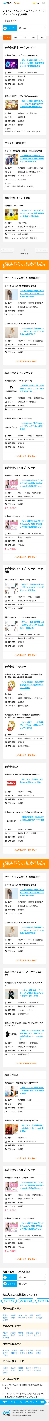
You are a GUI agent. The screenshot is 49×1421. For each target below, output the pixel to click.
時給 (24, 37)
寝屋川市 (6, 1338)
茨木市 (13, 1335)
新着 (16, 37)
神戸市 (20, 1333)
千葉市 (5, 1318)
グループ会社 (19, 1412)
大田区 (30, 1318)
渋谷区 (38, 1315)
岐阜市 (5, 1353)
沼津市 (38, 1350)
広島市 (36, 1368)
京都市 (13, 1333)
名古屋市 (6, 1350)
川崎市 (13, 1318)
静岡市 (22, 1350)
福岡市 (20, 1368)
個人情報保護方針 (30, 1412)
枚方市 (36, 1335)
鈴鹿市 (22, 1353)
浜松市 (14, 1350)
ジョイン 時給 (9, 1301)
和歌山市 (29, 1333)
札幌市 (5, 1368)
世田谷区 (21, 1318)
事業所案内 (22, 1410)
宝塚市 (20, 1335)
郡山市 (13, 1370)
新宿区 (13, 1315)
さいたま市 (22, 1315)
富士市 (30, 1350)
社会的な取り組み (33, 1410)
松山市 (28, 1368)
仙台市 (13, 1368)
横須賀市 (39, 1318)
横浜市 (5, 1315)
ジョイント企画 (26, 1301)
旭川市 (5, 1370)
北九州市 (37, 1370)
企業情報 (15, 1410)
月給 (42, 37)
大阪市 (5, 1333)
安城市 (38, 1353)
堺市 (37, 1333)
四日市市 (13, 1353)
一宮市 (5, 1355)
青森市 (20, 1370)
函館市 (28, 1370)
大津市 (28, 1335)
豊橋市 (30, 1353)
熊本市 (5, 1373)
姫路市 (5, 1335)
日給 (33, 37)
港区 (31, 1315)
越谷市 (5, 1320)
